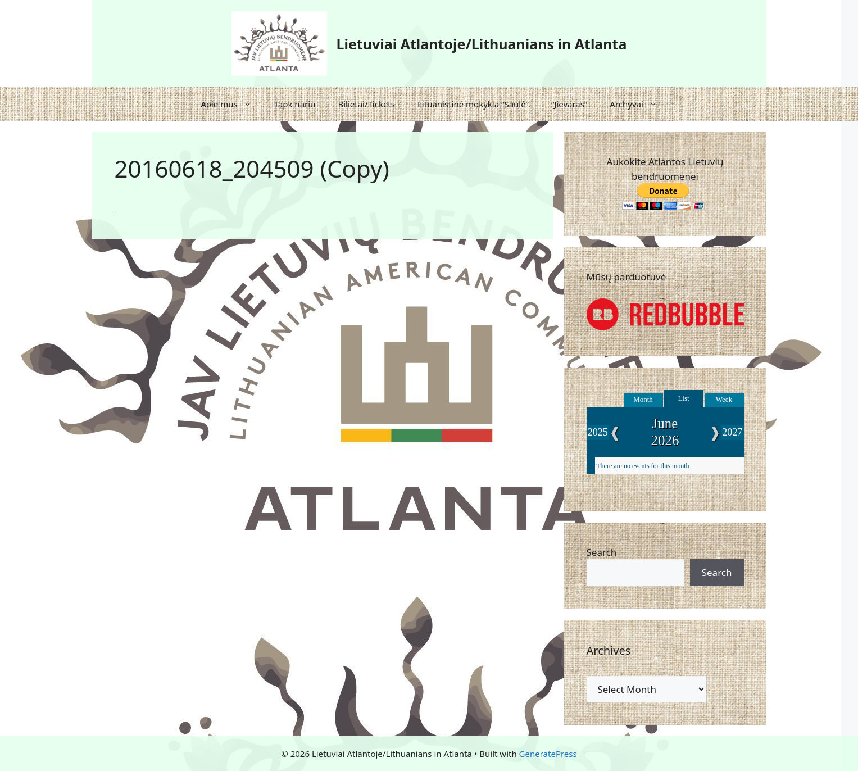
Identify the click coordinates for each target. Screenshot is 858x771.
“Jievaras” (569, 104)
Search (602, 552)
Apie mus (232, 104)
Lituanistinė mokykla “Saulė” (473, 104)
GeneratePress (548, 753)
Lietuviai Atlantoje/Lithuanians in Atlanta (482, 43)
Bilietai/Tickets (366, 104)
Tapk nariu (295, 104)
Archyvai (639, 104)
